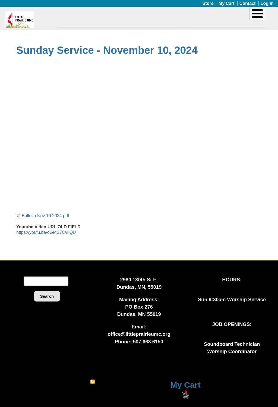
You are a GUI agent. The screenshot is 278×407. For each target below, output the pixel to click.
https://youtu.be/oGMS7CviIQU (46, 232)
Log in (267, 3)
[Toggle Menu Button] (257, 13)
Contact (247, 3)
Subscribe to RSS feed (92, 382)
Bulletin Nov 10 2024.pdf (45, 215)
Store (208, 3)
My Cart (227, 3)
